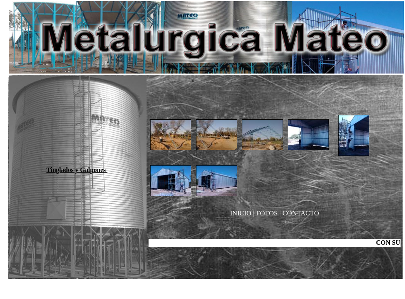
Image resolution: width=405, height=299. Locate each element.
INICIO (240, 213)
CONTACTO (301, 213)
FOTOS (267, 213)
